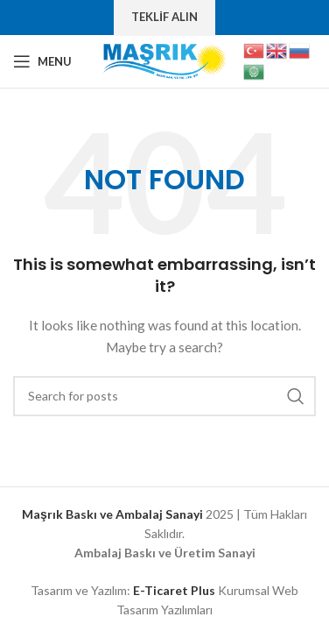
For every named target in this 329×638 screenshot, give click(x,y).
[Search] (164, 396)
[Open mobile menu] (42, 61)
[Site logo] (164, 60)
